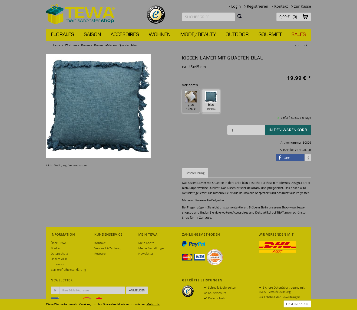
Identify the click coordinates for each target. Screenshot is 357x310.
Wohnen (160, 34)
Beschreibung (195, 173)
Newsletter (145, 253)
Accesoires (125, 34)
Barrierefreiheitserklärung (68, 269)
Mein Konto (146, 243)
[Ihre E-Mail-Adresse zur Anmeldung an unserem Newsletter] (92, 290)
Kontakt (281, 6)
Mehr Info (153, 304)
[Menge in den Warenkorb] (246, 130)
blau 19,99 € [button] (211, 101)
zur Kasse (302, 6)
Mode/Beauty (198, 34)
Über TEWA (58, 243)
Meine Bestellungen (151, 248)
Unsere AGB (59, 259)
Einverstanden (297, 304)
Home (56, 45)
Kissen (85, 45)
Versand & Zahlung (107, 248)
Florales (62, 34)
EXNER (306, 150)
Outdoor (237, 34)
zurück (302, 45)
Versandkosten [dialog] (78, 165)
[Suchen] (239, 16)
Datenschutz (59, 253)
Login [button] (236, 6)
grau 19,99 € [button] (191, 101)
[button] (305, 16)
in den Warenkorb (288, 129)
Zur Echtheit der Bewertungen (279, 297)
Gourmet (270, 34)
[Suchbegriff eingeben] (208, 17)
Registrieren (257, 6)
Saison (92, 34)
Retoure (100, 253)
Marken (56, 248)
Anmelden (137, 290)
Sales (298, 34)
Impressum (58, 264)
